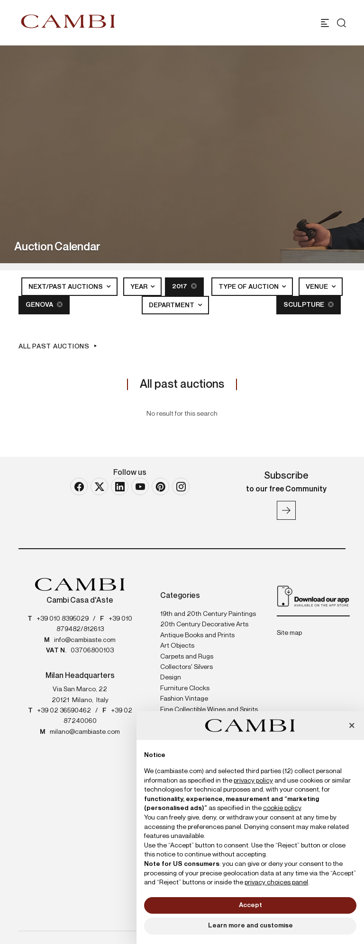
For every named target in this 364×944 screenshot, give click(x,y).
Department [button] (172, 305)
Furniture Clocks (184, 688)
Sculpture (308, 304)
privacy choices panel (276, 882)
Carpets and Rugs (186, 656)
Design (170, 677)
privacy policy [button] (253, 780)
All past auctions (54, 346)
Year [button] (139, 287)
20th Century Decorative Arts (204, 624)
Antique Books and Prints (197, 635)
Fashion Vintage (184, 698)
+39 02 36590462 (64, 710)
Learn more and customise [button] (250, 925)
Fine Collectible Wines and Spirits (209, 709)
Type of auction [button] (249, 287)
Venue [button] (317, 287)
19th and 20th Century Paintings (208, 614)
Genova (44, 304)
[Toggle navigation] (325, 23)
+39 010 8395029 (62, 618)
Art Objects (177, 645)
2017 (184, 286)
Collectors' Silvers (186, 667)
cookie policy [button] (282, 808)
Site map (289, 633)
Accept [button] (250, 905)
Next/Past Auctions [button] (66, 287)
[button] (351, 726)
